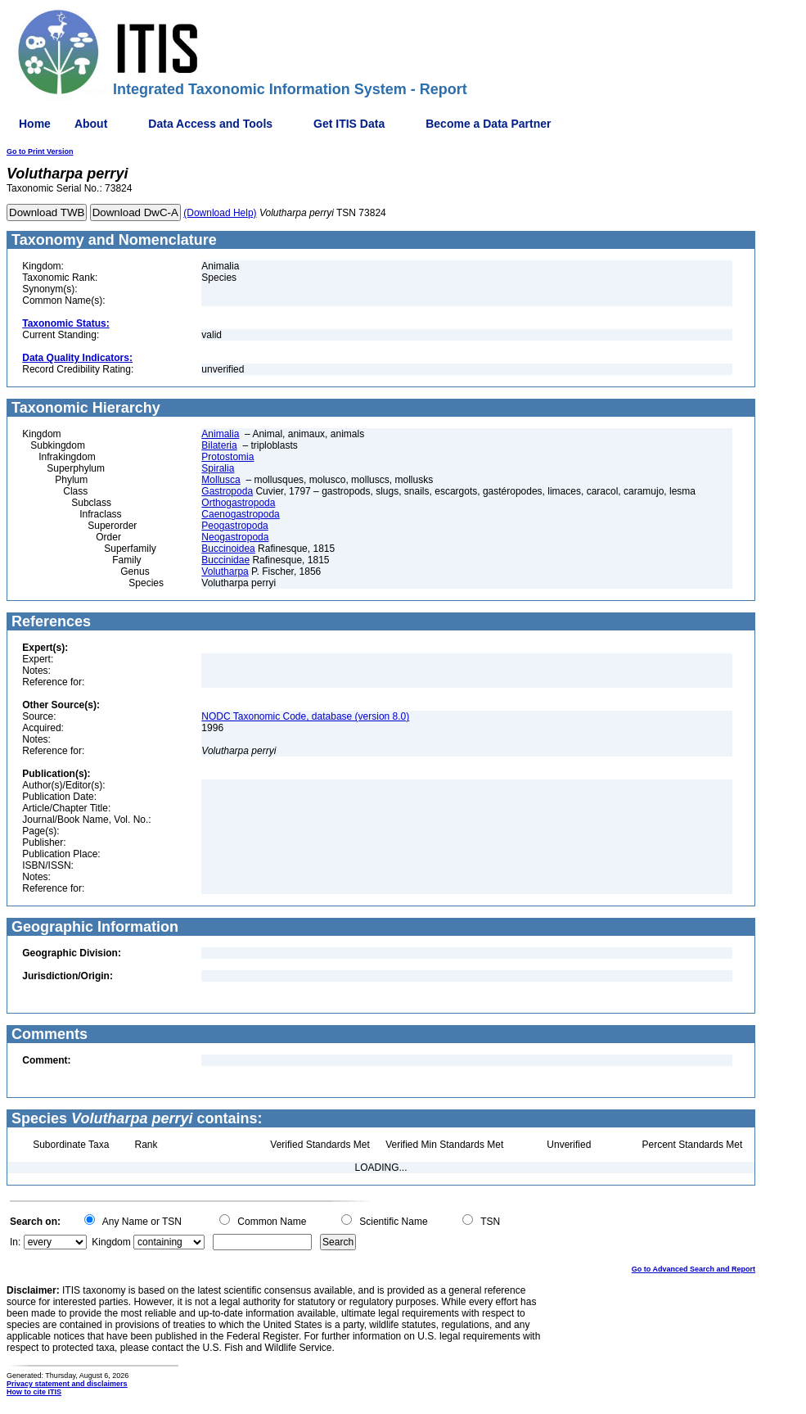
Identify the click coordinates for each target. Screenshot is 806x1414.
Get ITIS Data (349, 123)
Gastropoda (227, 491)
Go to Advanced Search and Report (693, 1269)
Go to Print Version (40, 151)
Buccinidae (225, 560)
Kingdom (111, 1242)
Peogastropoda (234, 525)
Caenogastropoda (240, 514)
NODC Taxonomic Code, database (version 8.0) (305, 716)
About (90, 123)
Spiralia (217, 468)
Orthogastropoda (238, 502)
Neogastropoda (234, 537)
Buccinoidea (227, 548)
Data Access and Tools (210, 123)
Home (35, 123)
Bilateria (218, 445)
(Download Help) (219, 213)
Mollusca (220, 480)
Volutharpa (224, 571)
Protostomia (227, 457)
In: (15, 1242)
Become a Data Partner (488, 123)
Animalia (220, 434)
